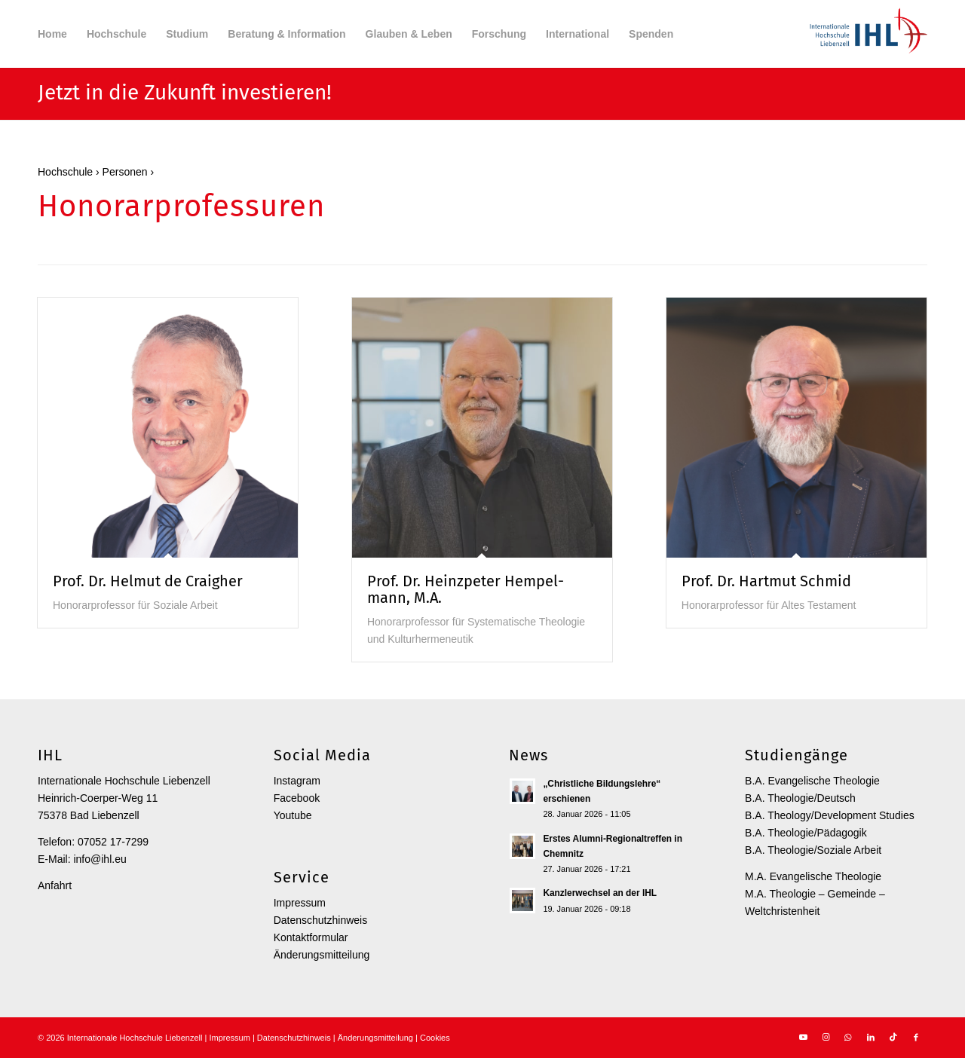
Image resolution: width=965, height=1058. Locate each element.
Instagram (297, 781)
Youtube (293, 815)
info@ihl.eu (99, 859)
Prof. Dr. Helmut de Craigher (148, 581)
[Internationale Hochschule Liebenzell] (866, 34)
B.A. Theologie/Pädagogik (806, 833)
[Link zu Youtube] (803, 1037)
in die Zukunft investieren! (208, 93)
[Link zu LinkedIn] (870, 1037)
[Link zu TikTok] (893, 1037)
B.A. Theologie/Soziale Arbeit (813, 850)
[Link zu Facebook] (916, 1037)
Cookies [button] (435, 1037)
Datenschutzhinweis (321, 920)
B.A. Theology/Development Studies (829, 815)
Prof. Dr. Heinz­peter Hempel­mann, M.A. (465, 589)
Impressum (300, 903)
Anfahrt (55, 885)
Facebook (297, 798)
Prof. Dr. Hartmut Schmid (766, 581)
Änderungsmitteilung (322, 955)
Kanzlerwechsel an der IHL (600, 893)
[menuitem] (52, 34)
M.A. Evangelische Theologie (813, 876)
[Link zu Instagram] (825, 1037)
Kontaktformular (311, 937)
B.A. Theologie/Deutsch (800, 798)
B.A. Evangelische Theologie (812, 781)
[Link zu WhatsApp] (848, 1037)
